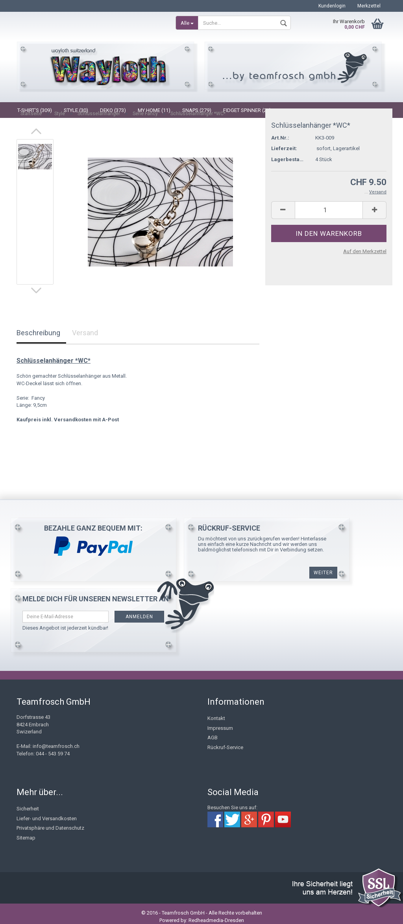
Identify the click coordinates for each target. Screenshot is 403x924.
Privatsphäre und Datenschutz (50, 828)
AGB (212, 737)
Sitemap (26, 838)
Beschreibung (38, 333)
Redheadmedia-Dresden (216, 920)
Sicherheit (28, 809)
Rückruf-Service (225, 747)
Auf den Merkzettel (364, 251)
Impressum (220, 728)
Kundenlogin (332, 6)
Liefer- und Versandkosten (47, 818)
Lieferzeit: (284, 148)
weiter (323, 572)
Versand (85, 333)
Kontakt (216, 718)
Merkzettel (369, 6)
